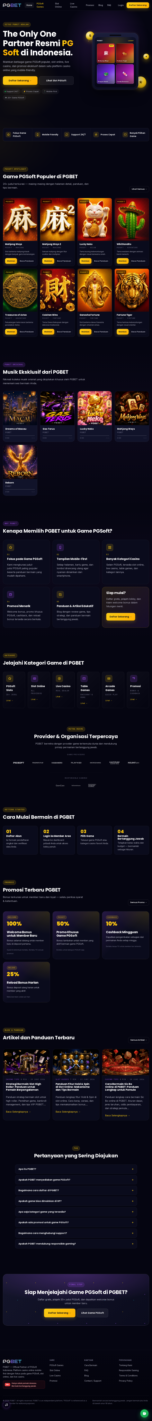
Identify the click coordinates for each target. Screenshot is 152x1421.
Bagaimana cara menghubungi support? (42, 1233)
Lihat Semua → (139, 189)
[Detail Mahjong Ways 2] (57, 219)
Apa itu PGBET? (27, 1169)
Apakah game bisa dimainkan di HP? (40, 1201)
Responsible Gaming (129, 1370)
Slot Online (58, 5)
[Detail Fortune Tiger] (132, 290)
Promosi (90, 5)
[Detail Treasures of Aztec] (20, 290)
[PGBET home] (12, 5)
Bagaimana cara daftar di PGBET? (38, 1190)
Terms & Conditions (128, 1375)
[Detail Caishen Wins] (57, 290)
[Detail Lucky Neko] (95, 219)
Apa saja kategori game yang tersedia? (42, 1211)
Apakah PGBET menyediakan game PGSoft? (44, 1179)
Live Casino (73, 5)
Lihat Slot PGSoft (56, 80)
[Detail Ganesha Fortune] (95, 290)
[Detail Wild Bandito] (132, 219)
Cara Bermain (90, 1365)
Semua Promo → (138, 902)
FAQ (109, 5)
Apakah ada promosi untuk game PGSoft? (43, 1222)
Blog (100, 5)
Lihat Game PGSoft (92, 1313)
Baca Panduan (27, 261)
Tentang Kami (125, 1365)
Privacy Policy (126, 1381)
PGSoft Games (40, 5)
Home (29, 5)
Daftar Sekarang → (20, 80)
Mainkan (11, 261)
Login (121, 5)
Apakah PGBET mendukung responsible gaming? (47, 1243)
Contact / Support (92, 1381)
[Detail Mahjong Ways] (20, 219)
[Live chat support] (144, 1413)
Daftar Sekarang (138, 5)
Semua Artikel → (138, 1040)
